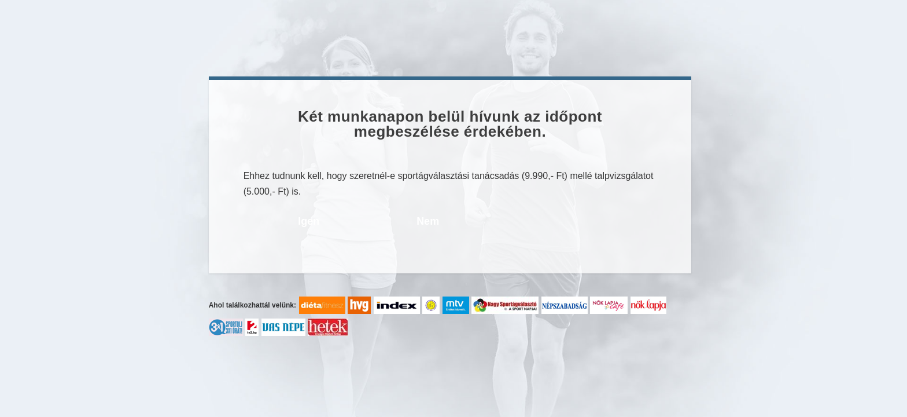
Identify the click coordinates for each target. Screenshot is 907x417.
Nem (427, 221)
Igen (308, 221)
